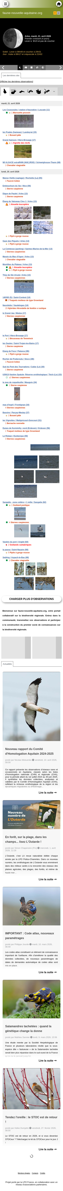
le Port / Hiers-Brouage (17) (15, 335)
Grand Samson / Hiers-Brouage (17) (19, 140)
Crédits (42, 1173)
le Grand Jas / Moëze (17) (14, 313)
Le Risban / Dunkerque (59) (15, 436)
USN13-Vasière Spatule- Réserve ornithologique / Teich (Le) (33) (32, 374)
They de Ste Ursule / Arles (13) (17, 275)
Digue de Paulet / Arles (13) (15, 193)
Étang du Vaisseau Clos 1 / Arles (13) (20, 201)
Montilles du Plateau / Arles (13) (17, 264)
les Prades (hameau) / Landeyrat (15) (20, 132)
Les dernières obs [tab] (11, 75)
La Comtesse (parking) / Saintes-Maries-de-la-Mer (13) (27, 249)
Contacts (35, 1173)
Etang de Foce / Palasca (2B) (16, 351)
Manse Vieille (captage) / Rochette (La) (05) (22, 178)
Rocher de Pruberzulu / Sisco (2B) (18, 359)
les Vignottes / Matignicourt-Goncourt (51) (22, 420)
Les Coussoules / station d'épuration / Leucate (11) (26, 110)
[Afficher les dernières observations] (16, 81)
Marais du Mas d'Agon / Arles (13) (18, 257)
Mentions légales (24, 1173)
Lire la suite (47, 792)
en (58, 13)
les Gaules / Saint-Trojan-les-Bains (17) (21, 343)
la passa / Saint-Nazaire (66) (15, 550)
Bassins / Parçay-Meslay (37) (16, 412)
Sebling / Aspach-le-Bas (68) (16, 557)
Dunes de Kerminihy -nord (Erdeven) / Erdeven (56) (26, 428)
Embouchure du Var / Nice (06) (17, 186)
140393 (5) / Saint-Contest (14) (16, 297)
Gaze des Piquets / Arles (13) (16, 241)
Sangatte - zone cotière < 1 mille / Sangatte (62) (24, 502)
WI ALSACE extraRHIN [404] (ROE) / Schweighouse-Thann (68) (32, 162)
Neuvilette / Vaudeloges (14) (15, 305)
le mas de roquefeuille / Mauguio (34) (20, 382)
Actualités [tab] (7, 664)
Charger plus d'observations (31, 599)
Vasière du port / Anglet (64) (15, 542)
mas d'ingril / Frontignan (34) (16, 405)
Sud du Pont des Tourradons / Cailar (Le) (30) (23, 367)
